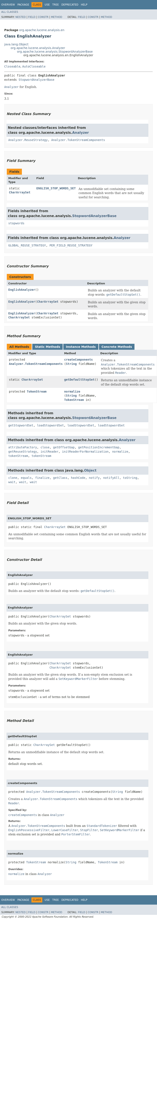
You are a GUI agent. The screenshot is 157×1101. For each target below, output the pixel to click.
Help (84, 4)
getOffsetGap (64, 447)
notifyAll (111, 477)
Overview (8, 4)
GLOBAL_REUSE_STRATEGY (27, 245)
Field (31, 17)
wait (12, 482)
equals (26, 477)
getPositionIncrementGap (98, 447)
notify (94, 477)
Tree (55, 4)
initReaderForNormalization (85, 451)
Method (56, 17)
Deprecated (69, 4)
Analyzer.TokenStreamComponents (78, 140)
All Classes (9, 11)
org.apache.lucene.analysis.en (41, 30)
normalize (72, 391)
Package (23, 4)
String (71, 364)
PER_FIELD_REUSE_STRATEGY (71, 245)
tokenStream (18, 456)
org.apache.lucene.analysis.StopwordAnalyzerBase (55, 51)
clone (12, 477)
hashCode (78, 477)
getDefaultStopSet (79, 379)
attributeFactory (22, 447)
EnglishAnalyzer (21, 289)
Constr (43, 17)
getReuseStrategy (22, 451)
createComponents (78, 359)
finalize (42, 477)
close (45, 447)
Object (90, 470)
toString (130, 477)
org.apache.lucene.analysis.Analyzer (38, 48)
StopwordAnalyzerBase (36, 79)
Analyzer (80, 133)
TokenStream (37, 391)
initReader (49, 451)
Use (47, 4)
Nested (20, 17)
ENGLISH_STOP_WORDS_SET (56, 188)
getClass (60, 477)
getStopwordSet (20, 425)
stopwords (16, 223)
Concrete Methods (117, 346)
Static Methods (47, 346)
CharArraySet (19, 192)
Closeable (12, 66)
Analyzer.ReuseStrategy (28, 140)
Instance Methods (81, 346)
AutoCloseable (34, 66)
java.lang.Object (16, 44)
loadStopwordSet (50, 425)
